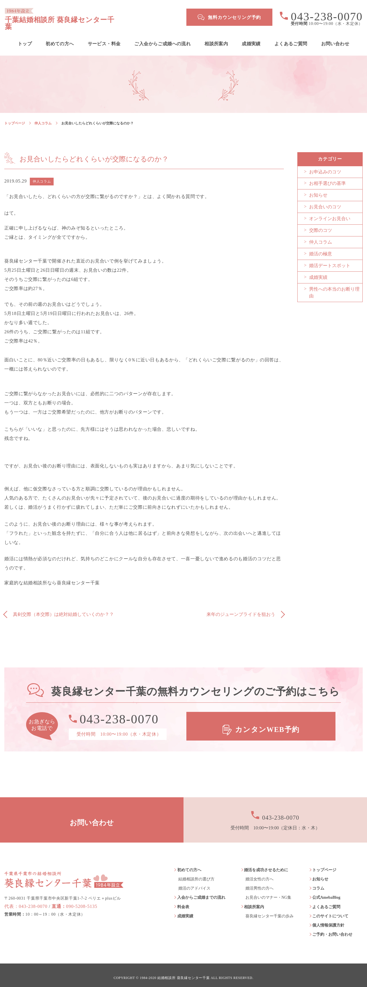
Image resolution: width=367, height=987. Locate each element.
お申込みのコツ (325, 166)
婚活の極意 (320, 248)
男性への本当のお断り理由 (334, 287)
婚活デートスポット (329, 260)
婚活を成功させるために (266, 864)
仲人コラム (43, 118)
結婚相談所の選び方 (196, 874)
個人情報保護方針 (328, 920)
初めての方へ (60, 38)
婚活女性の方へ (259, 874)
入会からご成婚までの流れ (201, 892)
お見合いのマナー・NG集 (268, 892)
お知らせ (318, 189)
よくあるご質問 (290, 38)
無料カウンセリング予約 (234, 17)
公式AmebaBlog (326, 892)
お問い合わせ (335, 38)
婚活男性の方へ (259, 883)
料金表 (183, 901)
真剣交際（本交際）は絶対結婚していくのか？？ (63, 609)
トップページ (14, 118)
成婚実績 (251, 38)
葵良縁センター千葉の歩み (269, 910)
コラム (318, 883)
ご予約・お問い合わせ (332, 929)
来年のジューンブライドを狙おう (240, 609)
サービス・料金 (104, 38)
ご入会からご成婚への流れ (162, 38)
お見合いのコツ (325, 201)
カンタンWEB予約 (268, 721)
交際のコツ (320, 225)
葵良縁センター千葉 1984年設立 (64, 868)
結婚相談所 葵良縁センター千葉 (184, 973)
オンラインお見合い (329, 213)
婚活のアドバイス (194, 883)
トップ (25, 38)
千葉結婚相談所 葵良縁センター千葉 (87, 17)
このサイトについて (330, 910)
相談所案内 (216, 38)
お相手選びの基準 (327, 178)
